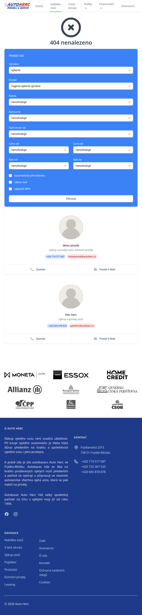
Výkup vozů (12, 555)
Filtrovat (71, 198)
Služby (88, 6)
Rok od (13, 159)
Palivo (12, 96)
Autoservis (127, 6)
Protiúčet (10, 570)
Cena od (14, 143)
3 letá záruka (72, 6)
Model (13, 80)
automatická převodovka (29, 175)
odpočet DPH (22, 189)
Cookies (44, 582)
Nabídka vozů (55, 6)
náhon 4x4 (20, 182)
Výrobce (14, 64)
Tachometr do (17, 127)
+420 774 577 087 (93, 461)
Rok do (77, 159)
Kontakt (44, 563)
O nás (43, 556)
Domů (39, 6)
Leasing (9, 584)
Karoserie (15, 112)
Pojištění (10, 562)
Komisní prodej (14, 577)
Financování (106, 6)
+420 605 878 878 (93, 472)
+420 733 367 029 (93, 467)
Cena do (78, 143)
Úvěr (42, 541)
